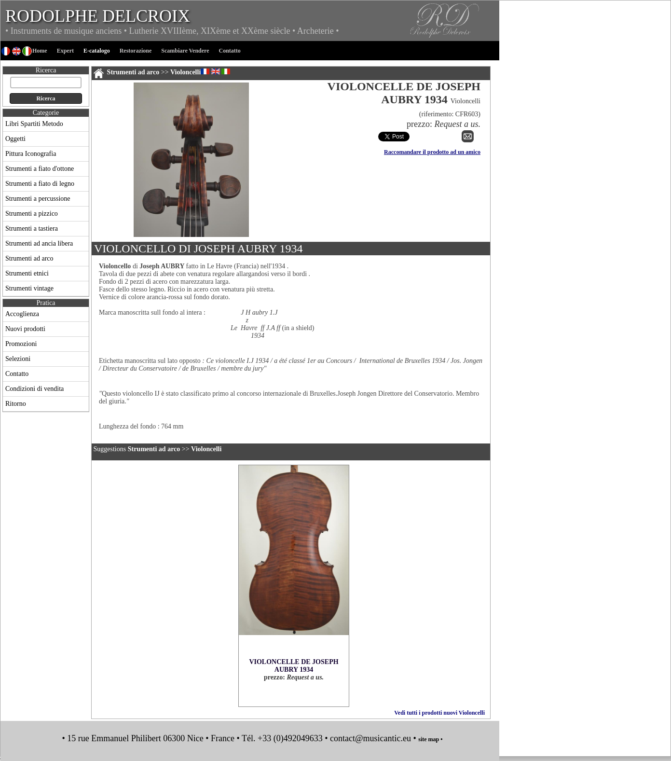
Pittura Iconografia (30, 153)
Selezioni (17, 358)
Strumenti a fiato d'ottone (39, 168)
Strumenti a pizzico (31, 213)
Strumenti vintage (29, 288)
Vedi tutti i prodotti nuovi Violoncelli (439, 712)
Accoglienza (22, 314)
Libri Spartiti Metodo (34, 123)
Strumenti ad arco (29, 258)
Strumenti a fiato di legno (39, 183)
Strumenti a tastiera (31, 228)
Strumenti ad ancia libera (39, 243)
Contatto (16, 373)
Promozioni (21, 343)
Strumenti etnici (27, 273)
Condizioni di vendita (34, 388)
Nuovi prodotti (25, 328)
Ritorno (15, 403)
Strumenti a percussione (37, 198)
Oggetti (15, 138)
